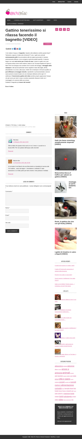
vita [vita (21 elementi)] (72, 400)
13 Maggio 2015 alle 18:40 (20, 142)
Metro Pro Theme (35, 436)
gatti (26, 126)
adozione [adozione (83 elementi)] (70, 366)
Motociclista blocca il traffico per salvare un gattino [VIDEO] (63, 175)
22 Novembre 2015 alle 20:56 (21, 162)
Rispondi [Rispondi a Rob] (10, 151)
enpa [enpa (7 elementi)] (63, 388)
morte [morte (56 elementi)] (72, 393)
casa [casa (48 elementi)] (74, 376)
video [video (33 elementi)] (56, 400)
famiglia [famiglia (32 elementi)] (67, 388)
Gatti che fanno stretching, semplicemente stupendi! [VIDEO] (65, 142)
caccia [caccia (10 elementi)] (64, 376)
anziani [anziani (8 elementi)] (72, 373)
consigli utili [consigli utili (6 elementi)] (67, 382)
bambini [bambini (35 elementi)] (60, 376)
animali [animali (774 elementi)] (66, 372)
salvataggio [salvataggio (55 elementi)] (68, 396)
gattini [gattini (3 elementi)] (75, 391)
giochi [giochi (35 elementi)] (60, 393)
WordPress (53, 436)
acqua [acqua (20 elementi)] (65, 366)
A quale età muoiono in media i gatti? (64, 265)
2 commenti (48, 43)
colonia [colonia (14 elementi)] (57, 382)
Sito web (7, 222)
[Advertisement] (66, 72)
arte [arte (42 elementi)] (56, 376)
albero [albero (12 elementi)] (56, 369)
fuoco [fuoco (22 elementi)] (60, 391)
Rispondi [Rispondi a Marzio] (10, 174)
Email (7, 215)
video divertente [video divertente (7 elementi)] (67, 399)
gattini (30, 126)
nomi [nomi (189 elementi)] (61, 396)
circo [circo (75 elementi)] (56, 379)
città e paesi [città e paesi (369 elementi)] (64, 379)
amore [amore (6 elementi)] (59, 369)
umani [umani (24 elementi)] (74, 396)
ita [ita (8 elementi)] (62, 393)
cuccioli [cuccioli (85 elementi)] (73, 382)
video (33, 126)
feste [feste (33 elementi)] (71, 388)
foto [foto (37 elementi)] (74, 388)
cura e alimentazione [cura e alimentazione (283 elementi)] (64, 385)
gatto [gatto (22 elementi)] (56, 393)
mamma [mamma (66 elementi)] (67, 393)
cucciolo (21, 126)
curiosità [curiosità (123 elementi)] (58, 388)
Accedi (58, 436)
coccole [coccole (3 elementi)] (71, 379)
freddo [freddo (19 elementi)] (56, 391)
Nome (7, 208)
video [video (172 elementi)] (61, 399)
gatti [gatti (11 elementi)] (72, 391)
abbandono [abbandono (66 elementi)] (59, 366)
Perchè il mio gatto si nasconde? (63, 274)
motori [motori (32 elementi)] (57, 396)
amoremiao (16, 126)
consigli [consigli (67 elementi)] (62, 382)
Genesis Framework (45, 436)
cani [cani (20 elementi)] (71, 376)
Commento (9, 191)
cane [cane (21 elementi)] (68, 376)
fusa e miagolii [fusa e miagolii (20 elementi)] (66, 391)
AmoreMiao (16, 12)
